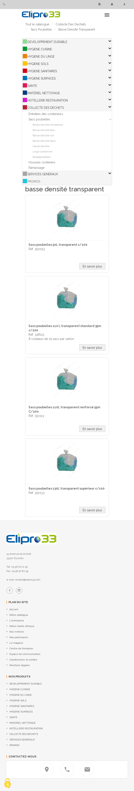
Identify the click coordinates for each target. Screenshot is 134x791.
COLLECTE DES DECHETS (45, 107)
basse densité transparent (76, 29)
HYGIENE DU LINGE (41, 56)
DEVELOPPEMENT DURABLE (47, 42)
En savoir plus (92, 266)
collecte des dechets (71, 24)
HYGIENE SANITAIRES (42, 71)
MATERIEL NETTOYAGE (43, 93)
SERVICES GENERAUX (42, 174)
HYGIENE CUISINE (39, 49)
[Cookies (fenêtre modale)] (7, 783)
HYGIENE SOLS (37, 64)
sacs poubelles (41, 29)
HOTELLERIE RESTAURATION (47, 100)
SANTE (32, 86)
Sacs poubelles (39, 119)
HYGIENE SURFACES (41, 78)
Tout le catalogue (37, 24)
